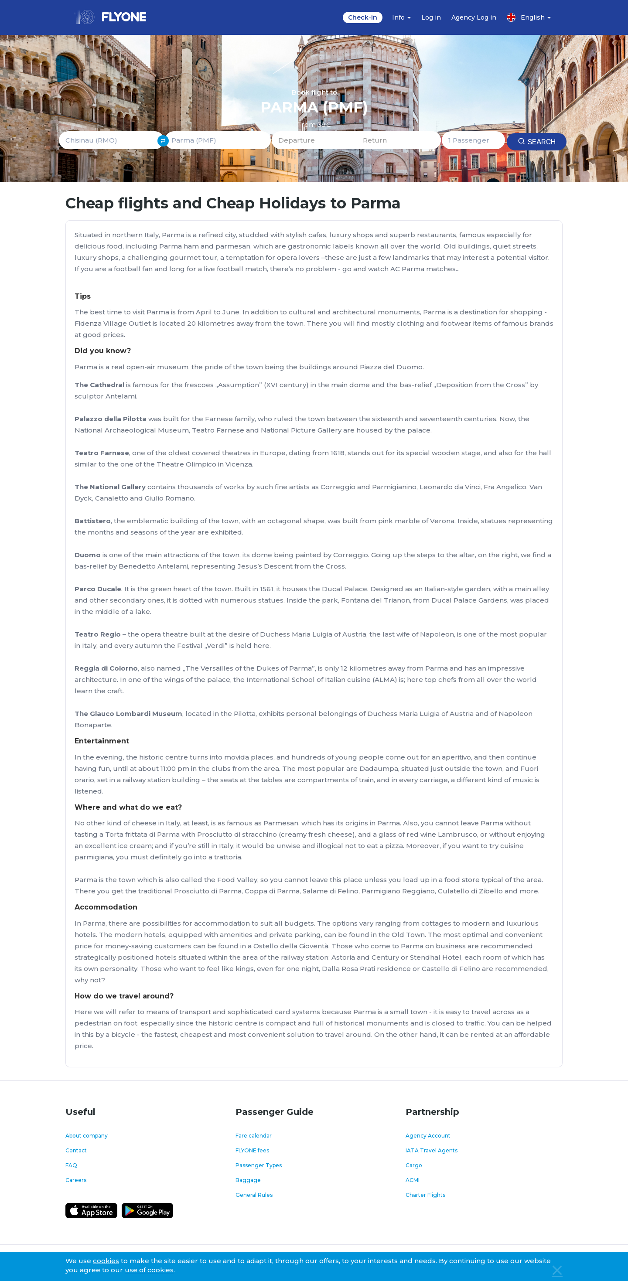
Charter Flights (425, 1195)
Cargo (414, 1165)
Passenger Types (259, 1165)
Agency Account (428, 1135)
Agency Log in (473, 17)
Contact (76, 1150)
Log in (431, 17)
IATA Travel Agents (431, 1150)
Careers (75, 1180)
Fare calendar (254, 1135)
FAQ (71, 1165)
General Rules (254, 1195)
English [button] (529, 17)
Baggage (248, 1180)
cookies (106, 1261)
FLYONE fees (252, 1150)
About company (86, 1135)
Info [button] (401, 17)
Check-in (362, 17)
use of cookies (149, 1270)
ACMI (413, 1180)
